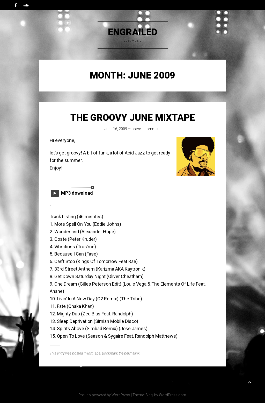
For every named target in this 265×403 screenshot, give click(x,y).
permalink (131, 353)
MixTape (93, 353)
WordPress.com (172, 395)
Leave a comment (145, 129)
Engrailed (132, 32)
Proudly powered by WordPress (104, 395)
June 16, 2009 (116, 129)
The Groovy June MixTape (132, 117)
